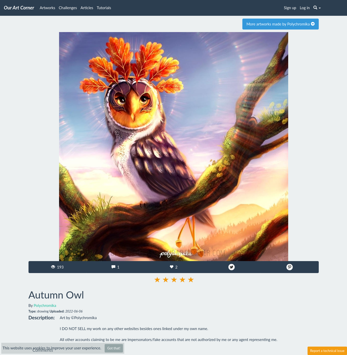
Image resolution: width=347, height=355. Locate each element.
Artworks (47, 7)
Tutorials (104, 7)
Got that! (113, 348)
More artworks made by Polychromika (280, 24)
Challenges (68, 7)
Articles (86, 7)
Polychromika (45, 305)
